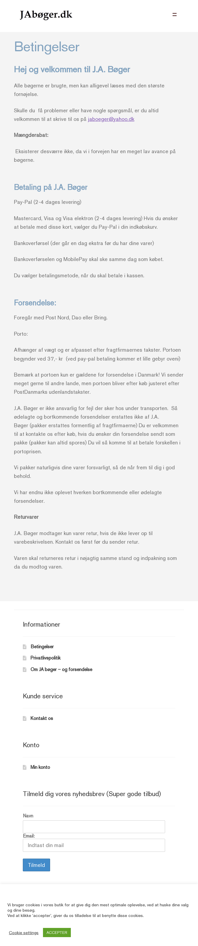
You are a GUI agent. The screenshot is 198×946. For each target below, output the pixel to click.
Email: (94, 842)
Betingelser (42, 646)
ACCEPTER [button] (57, 932)
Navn (28, 816)
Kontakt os (42, 718)
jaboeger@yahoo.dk (111, 119)
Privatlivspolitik (45, 658)
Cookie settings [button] (24, 932)
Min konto (40, 767)
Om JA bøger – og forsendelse (61, 669)
